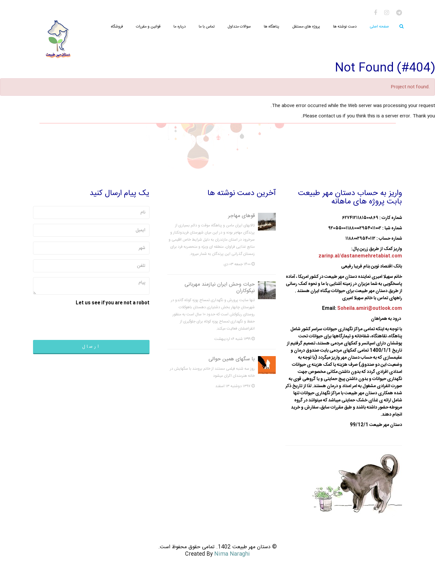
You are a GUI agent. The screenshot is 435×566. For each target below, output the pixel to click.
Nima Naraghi (232, 554)
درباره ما (179, 26)
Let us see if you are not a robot (113, 303)
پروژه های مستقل (306, 26)
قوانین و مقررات (148, 26)
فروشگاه (117, 26)
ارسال (91, 347)
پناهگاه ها (271, 26)
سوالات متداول (239, 26)
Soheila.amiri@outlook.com (369, 308)
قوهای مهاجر (241, 216)
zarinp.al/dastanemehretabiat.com (360, 256)
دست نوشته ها (345, 26)
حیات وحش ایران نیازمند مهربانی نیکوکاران (219, 287)
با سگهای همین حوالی (231, 359)
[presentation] (100, 320)
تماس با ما (207, 26)
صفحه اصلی (379, 26)
